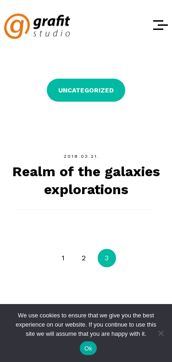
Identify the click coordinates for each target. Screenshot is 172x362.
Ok (88, 348)
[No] (160, 333)
